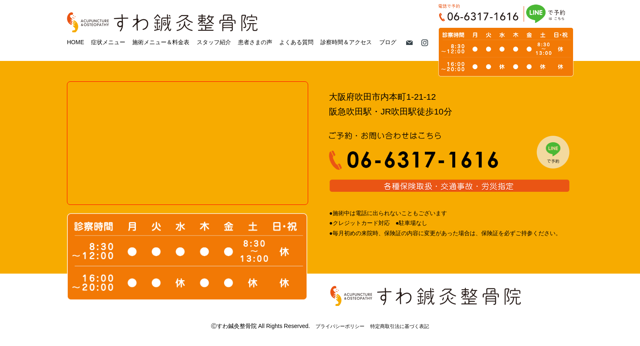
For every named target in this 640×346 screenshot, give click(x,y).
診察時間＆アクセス (346, 42)
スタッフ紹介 (214, 42)
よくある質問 (296, 42)
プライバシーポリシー (340, 326)
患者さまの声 (255, 42)
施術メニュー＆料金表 (160, 42)
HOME (75, 42)
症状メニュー (108, 42)
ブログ (387, 42)
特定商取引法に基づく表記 (399, 326)
